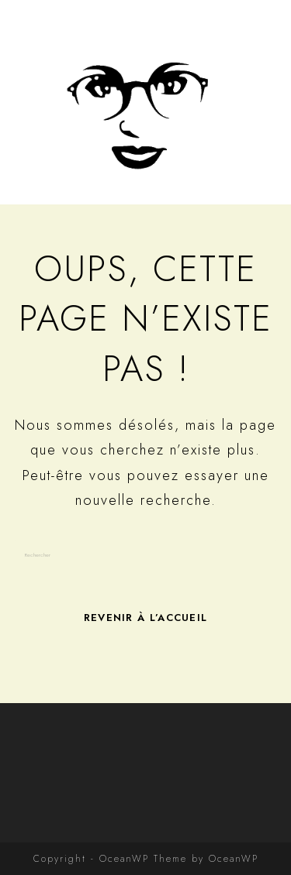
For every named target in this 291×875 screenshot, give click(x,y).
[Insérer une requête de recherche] (146, 555)
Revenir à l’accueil (146, 617)
